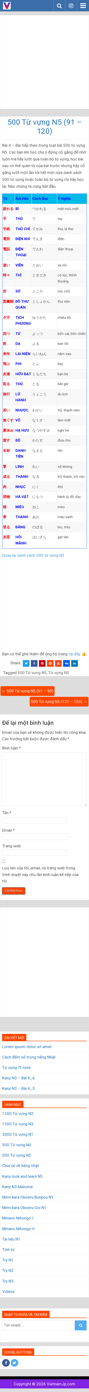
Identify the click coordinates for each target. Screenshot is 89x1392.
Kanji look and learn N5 (22, 1176)
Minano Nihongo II (18, 1228)
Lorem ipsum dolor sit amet (27, 1046)
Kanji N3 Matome (17, 1186)
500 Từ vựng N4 (16, 1144)
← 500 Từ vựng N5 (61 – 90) (27, 691)
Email (8, 830)
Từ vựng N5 (58, 672)
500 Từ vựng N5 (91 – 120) (44, 127)
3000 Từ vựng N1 (17, 1134)
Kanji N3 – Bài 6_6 (18, 1078)
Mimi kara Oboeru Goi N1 (24, 1207)
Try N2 (8, 1270)
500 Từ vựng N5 (32, 672)
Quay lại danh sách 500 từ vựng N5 (33, 555)
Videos (8, 1291)
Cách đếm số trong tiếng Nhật (29, 1057)
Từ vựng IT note (16, 1067)
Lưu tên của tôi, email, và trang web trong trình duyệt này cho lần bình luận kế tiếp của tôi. (40, 874)
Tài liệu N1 (11, 1239)
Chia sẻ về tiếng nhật (20, 1165)
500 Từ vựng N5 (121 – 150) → (59, 701)
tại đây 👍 (77, 654)
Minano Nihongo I (17, 1218)
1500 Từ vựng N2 (17, 1113)
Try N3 (8, 1281)
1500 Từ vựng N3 (17, 1124)
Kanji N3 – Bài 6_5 (18, 1088)
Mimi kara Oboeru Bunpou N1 (28, 1197)
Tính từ (8, 1249)
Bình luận (11, 748)
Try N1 (8, 1260)
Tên (6, 812)
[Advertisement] (44, 62)
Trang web (11, 846)
